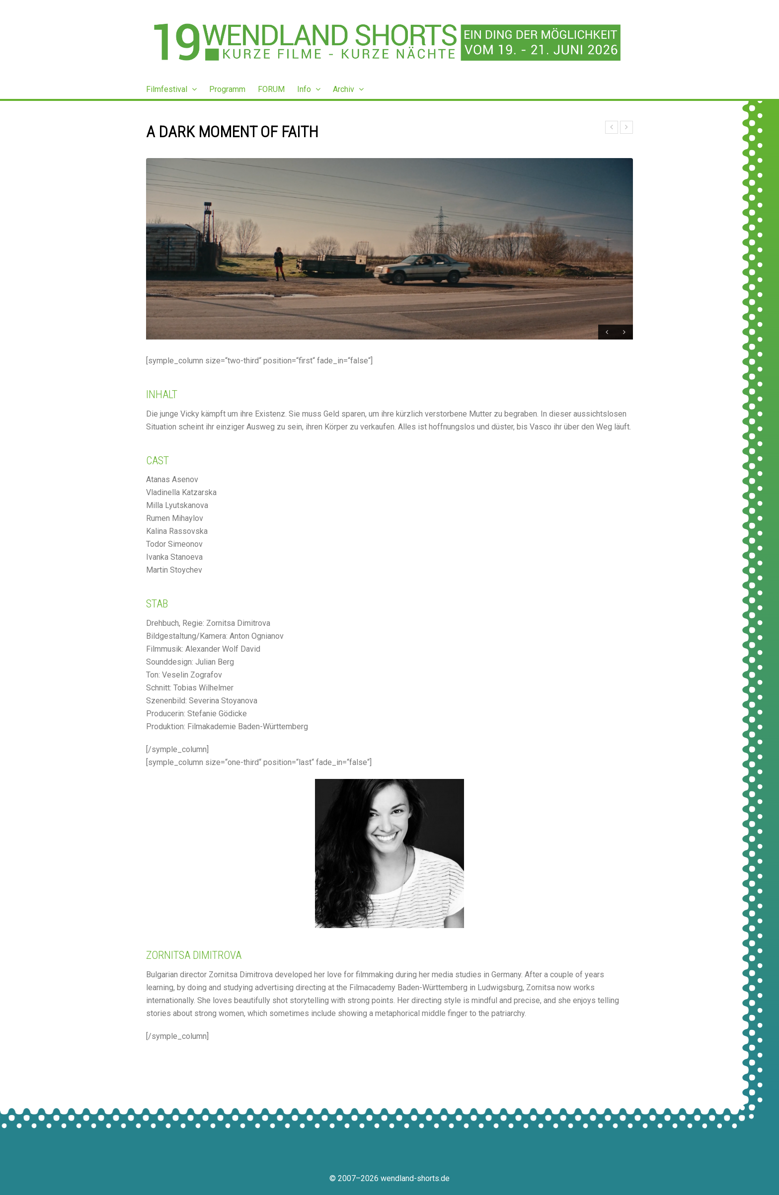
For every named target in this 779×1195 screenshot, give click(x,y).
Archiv (348, 89)
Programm (227, 89)
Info (308, 89)
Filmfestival (171, 89)
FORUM (271, 89)
